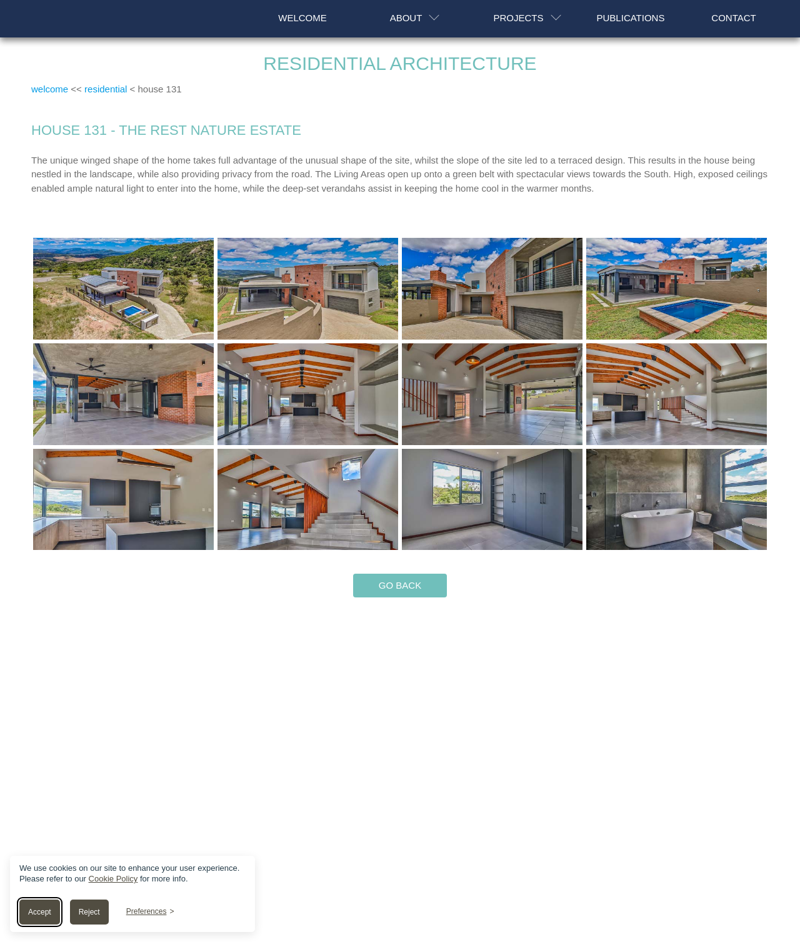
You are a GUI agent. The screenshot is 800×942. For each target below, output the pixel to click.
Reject (89, 912)
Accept (39, 912)
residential (105, 89)
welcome (49, 89)
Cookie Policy (113, 878)
